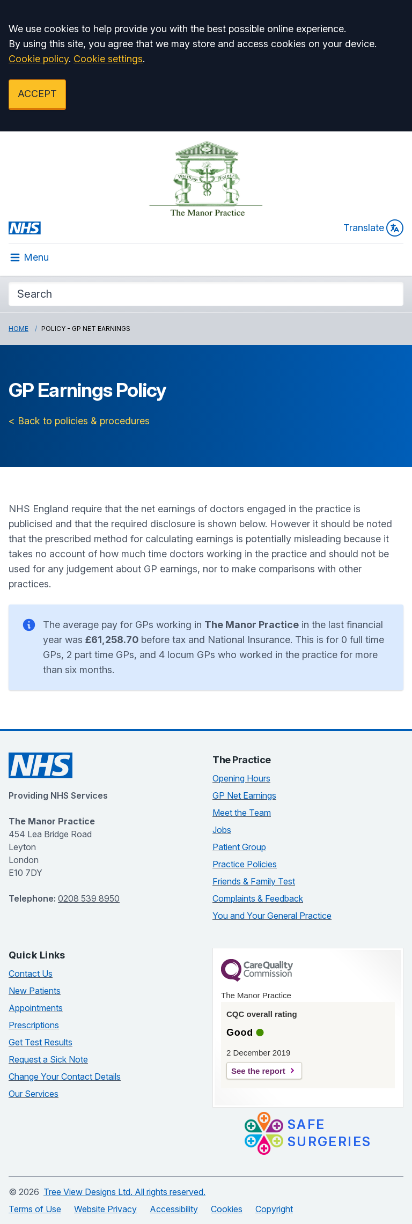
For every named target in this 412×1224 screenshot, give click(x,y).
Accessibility (174, 1209)
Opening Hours (241, 778)
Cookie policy (39, 58)
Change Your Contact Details (65, 1076)
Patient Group (239, 847)
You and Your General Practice (272, 915)
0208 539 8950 (89, 898)
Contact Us (31, 973)
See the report (258, 1070)
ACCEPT (37, 93)
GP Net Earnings (244, 795)
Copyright (274, 1209)
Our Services (33, 1093)
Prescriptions (34, 1025)
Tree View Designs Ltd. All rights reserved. (124, 1191)
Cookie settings (108, 58)
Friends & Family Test (253, 881)
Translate (373, 228)
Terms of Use (35, 1209)
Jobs (221, 829)
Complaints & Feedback (257, 898)
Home (18, 329)
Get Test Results (40, 1042)
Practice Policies (244, 864)
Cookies (226, 1209)
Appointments (36, 1007)
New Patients (35, 990)
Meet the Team (241, 812)
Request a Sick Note (48, 1059)
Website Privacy (105, 1209)
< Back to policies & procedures (79, 420)
